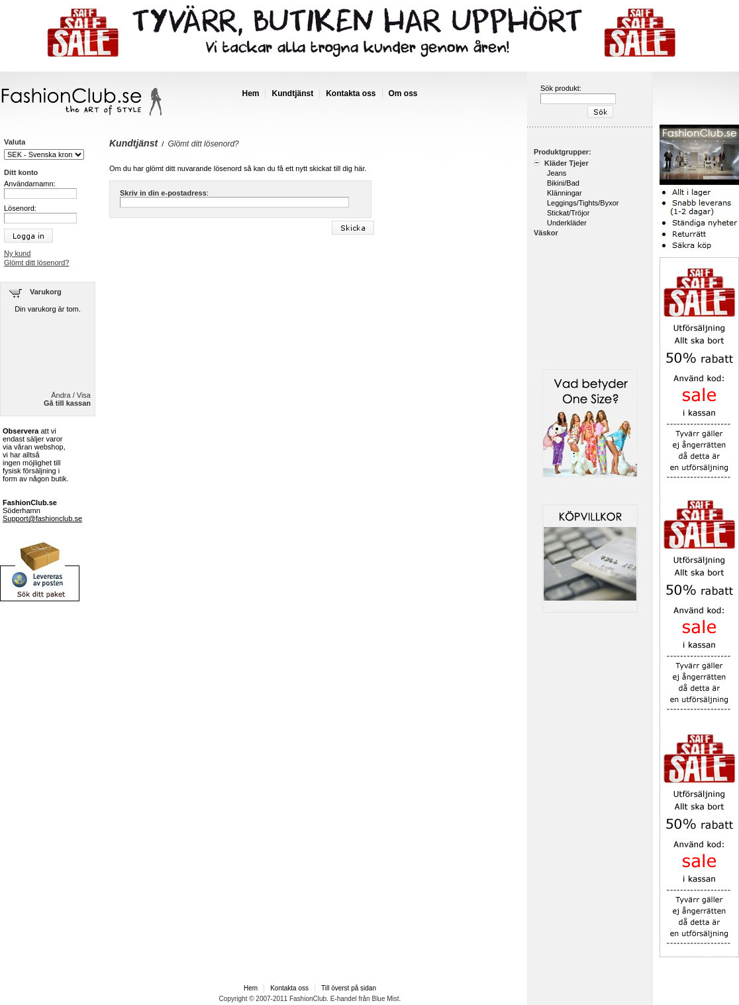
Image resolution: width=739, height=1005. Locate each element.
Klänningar (564, 193)
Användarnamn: (30, 184)
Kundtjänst (292, 93)
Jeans (556, 173)
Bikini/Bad (563, 183)
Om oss (403, 93)
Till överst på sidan (348, 988)
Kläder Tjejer (565, 163)
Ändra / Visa (71, 395)
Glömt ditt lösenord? (36, 262)
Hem (250, 93)
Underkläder (567, 223)
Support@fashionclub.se (42, 518)
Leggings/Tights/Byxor (582, 203)
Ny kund (17, 253)
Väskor (546, 233)
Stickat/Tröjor (568, 213)
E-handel (343, 998)
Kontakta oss (350, 93)
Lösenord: (20, 208)
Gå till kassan (67, 403)
